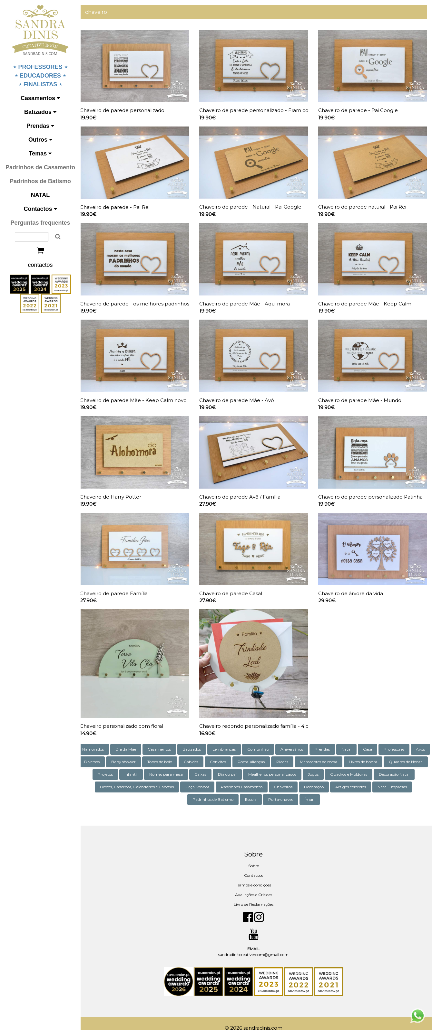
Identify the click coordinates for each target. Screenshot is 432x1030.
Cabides (227, 752)
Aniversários (304, 739)
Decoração (358, 777)
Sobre (256, 856)
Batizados (40, 112)
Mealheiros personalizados (319, 764)
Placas (318, 752)
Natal (359, 739)
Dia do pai (273, 764)
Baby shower (159, 752)
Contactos (40, 209)
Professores (407, 739)
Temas (40, 153)
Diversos (127, 752)
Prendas (40, 126)
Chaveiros (328, 777)
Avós (103, 752)
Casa (380, 739)
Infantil (177, 764)
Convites (254, 752)
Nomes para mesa (212, 764)
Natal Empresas (189, 789)
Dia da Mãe (138, 739)
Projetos (151, 764)
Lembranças (237, 739)
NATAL (40, 195)
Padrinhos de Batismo (40, 181)
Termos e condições (256, 875)
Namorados (106, 739)
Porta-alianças (286, 752)
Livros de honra (399, 752)
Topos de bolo (195, 752)
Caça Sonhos (242, 777)
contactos (40, 265)
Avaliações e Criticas (256, 885)
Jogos (359, 764)
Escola (274, 789)
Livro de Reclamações (256, 894)
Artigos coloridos (395, 777)
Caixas (247, 764)
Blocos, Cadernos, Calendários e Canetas (181, 777)
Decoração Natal (117, 777)
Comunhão (271, 739)
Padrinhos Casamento (286, 777)
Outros (40, 139)
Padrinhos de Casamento (40, 167)
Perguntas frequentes (40, 223)
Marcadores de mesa (354, 752)
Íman (333, 789)
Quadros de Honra (116, 764)
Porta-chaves (303, 789)
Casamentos (40, 98)
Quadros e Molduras (395, 764)
